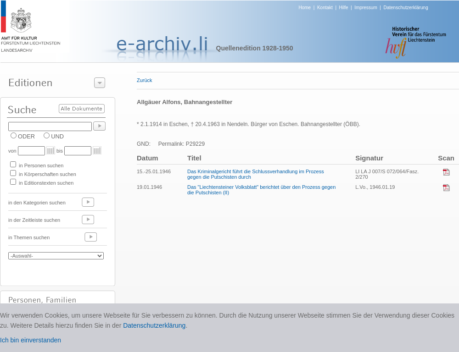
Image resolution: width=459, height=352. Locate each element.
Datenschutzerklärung (405, 7)
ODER (26, 136)
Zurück (144, 80)
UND (57, 136)
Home (305, 7)
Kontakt (325, 7)
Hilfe (343, 7)
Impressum (365, 7)
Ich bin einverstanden (30, 340)
